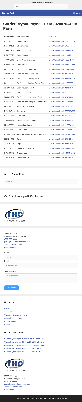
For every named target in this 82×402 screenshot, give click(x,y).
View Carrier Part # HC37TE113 (62, 41)
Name (6, 253)
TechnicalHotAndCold (13, 245)
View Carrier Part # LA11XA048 (61, 69)
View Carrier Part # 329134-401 (61, 139)
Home (6, 308)
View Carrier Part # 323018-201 (61, 144)
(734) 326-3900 (10, 239)
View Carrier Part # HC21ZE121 (62, 92)
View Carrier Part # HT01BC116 (62, 153)
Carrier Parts (8, 13)
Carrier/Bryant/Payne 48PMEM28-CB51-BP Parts (24, 342)
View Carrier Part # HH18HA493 (62, 102)
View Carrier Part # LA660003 (61, 83)
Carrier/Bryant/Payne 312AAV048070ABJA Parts (24, 339)
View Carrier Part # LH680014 (61, 107)
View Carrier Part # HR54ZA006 (62, 65)
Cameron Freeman (12, 247)
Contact (7, 325)
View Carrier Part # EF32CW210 (62, 111)
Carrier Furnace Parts (13, 318)
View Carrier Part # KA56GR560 (62, 116)
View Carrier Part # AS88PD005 (62, 60)
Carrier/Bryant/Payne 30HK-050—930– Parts (22, 352)
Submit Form (11, 288)
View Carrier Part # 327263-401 (61, 88)
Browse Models (10, 321)
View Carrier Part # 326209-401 (61, 97)
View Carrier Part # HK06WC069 (62, 134)
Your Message (10, 271)
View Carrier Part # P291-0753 (61, 148)
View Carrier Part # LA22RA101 (62, 46)
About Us (8, 312)
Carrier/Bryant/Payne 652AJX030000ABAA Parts (24, 345)
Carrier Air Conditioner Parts (15, 315)
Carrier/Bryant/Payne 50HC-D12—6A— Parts (22, 348)
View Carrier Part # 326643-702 (61, 51)
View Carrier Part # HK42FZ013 (62, 55)
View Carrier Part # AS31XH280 (62, 79)
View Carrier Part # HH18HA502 (62, 130)
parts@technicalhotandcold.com (17, 242)
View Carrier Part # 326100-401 (61, 74)
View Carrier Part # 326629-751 (61, 158)
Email (6, 261)
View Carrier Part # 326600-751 (61, 120)
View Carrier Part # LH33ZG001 (62, 125)
